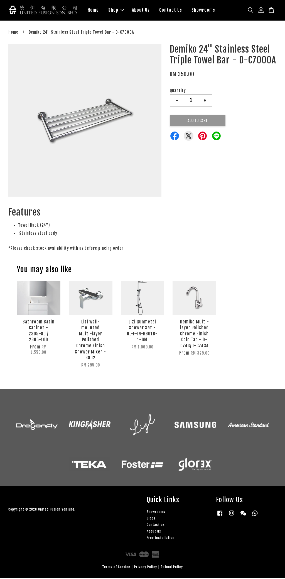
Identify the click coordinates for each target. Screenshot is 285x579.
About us (154, 532)
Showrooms (203, 10)
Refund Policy (172, 568)
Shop (116, 10)
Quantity (178, 91)
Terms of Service (116, 568)
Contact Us (170, 10)
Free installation (161, 538)
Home (93, 10)
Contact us (156, 526)
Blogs (151, 519)
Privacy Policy (145, 568)
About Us (141, 10)
